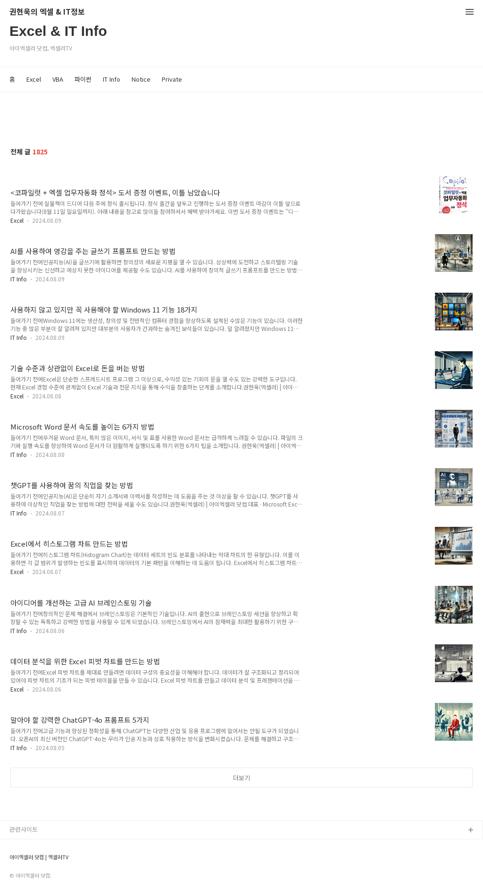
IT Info (111, 79)
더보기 (241, 777)
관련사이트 (23, 829)
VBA (57, 79)
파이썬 (83, 79)
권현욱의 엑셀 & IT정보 (47, 12)
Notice (141, 79)
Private (172, 79)
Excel (33, 79)
